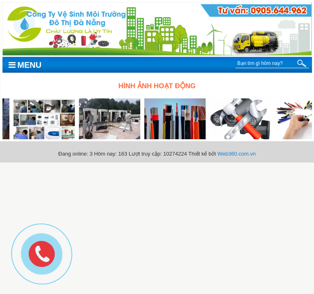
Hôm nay (104, 154)
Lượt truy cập (144, 154)
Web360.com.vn (237, 154)
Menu (25, 64)
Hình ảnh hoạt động (157, 86)
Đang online (72, 154)
